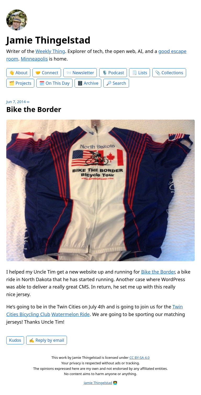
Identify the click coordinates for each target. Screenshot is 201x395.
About (21, 73)
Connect (50, 73)
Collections (172, 73)
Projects (23, 83)
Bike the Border (158, 272)
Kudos (15, 340)
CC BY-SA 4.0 (140, 357)
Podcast (116, 73)
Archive (91, 83)
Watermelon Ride (70, 314)
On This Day (57, 83)
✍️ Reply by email (46, 340)
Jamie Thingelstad (48, 40)
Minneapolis (34, 59)
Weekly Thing (50, 51)
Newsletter (83, 73)
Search (119, 83)
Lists (142, 73)
